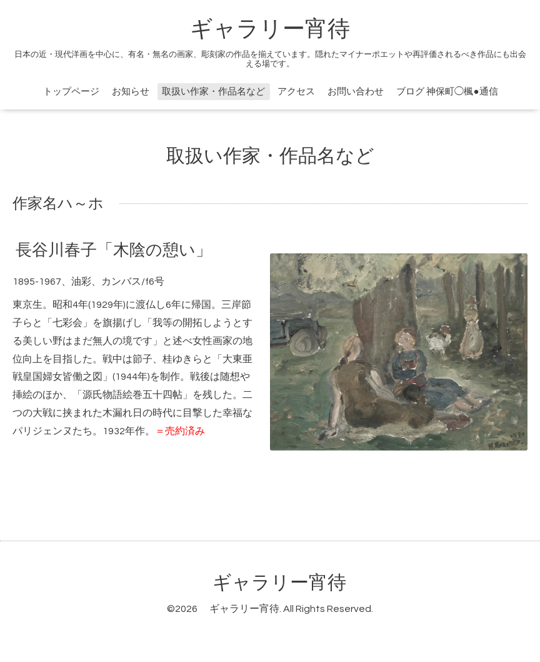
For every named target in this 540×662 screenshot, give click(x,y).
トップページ (71, 91)
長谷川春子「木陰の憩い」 (114, 250)
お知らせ (130, 91)
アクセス (296, 91)
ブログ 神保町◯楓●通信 (447, 91)
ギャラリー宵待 (270, 29)
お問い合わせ (356, 91)
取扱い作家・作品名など (213, 91)
